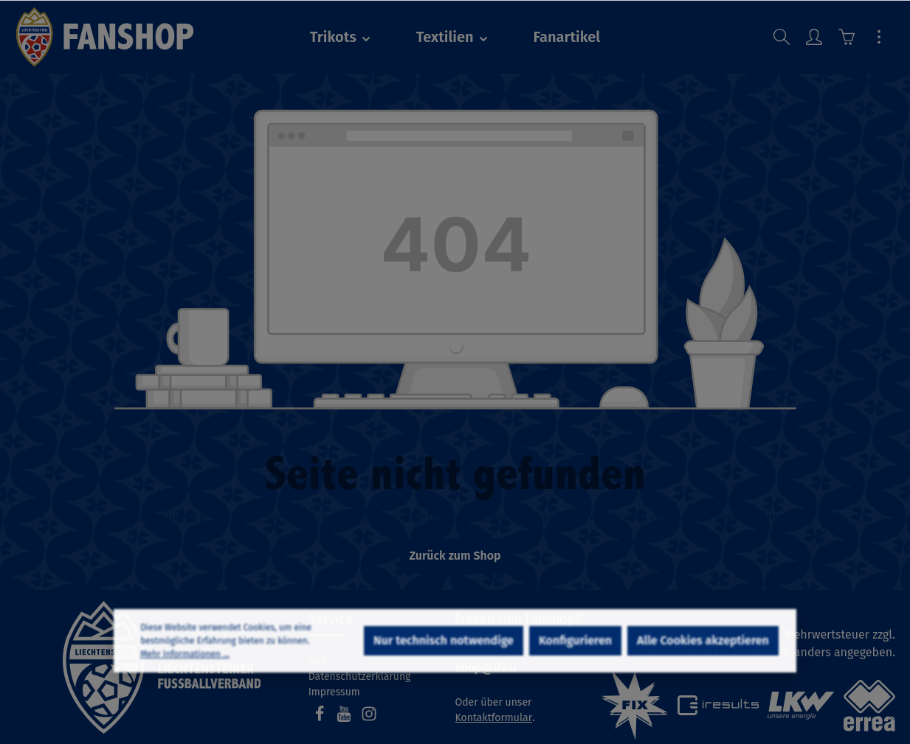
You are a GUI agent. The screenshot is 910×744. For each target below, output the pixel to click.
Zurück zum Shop (454, 556)
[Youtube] (345, 718)
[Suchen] (781, 37)
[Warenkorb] (846, 37)
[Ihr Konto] (814, 37)
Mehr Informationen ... (185, 694)
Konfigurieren (575, 681)
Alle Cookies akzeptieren (703, 681)
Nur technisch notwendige (443, 681)
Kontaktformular (493, 718)
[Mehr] (879, 37)
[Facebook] (321, 718)
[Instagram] (369, 718)
